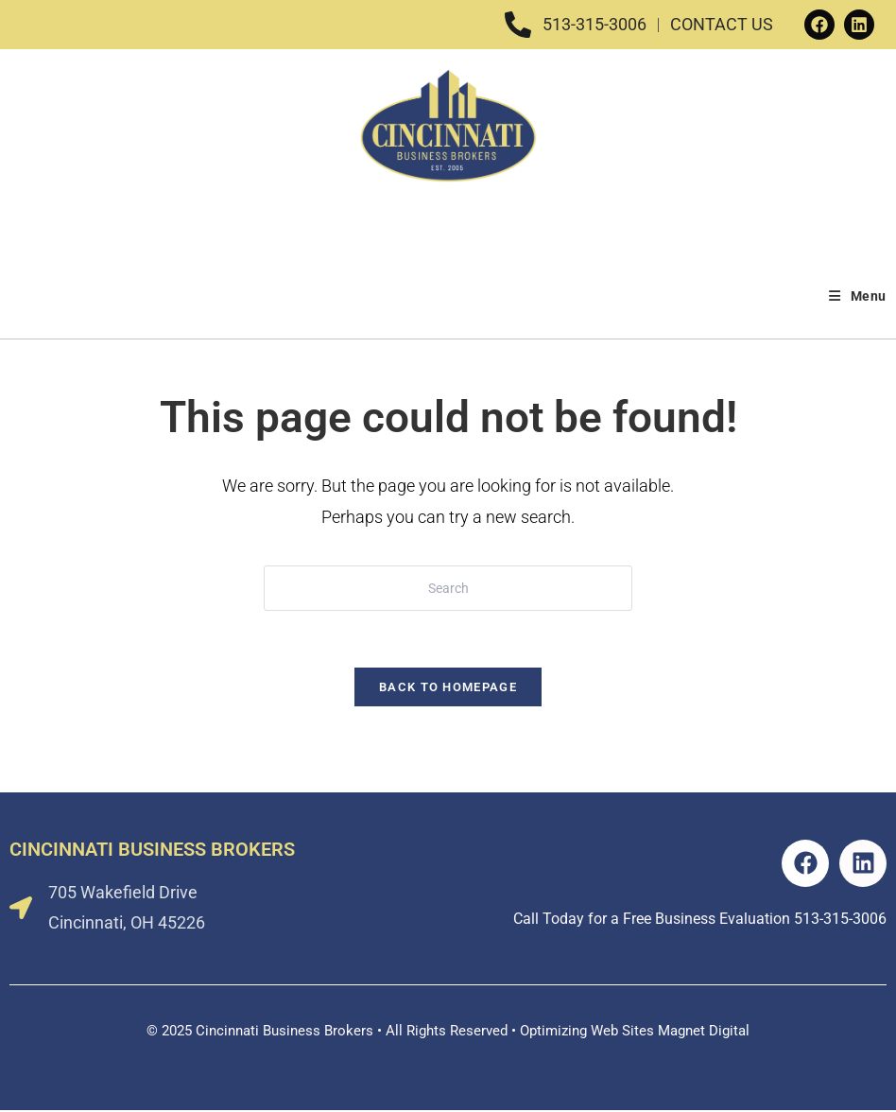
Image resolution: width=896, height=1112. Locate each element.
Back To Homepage (448, 688)
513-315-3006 (840, 920)
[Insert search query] (448, 588)
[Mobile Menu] (858, 296)
